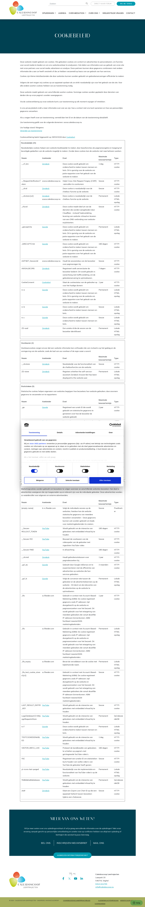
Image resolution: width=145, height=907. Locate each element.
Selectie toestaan (73, 480)
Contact (130, 13)
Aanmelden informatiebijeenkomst (72, 855)
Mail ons (98, 843)
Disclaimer (76, 900)
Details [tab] (60, 432)
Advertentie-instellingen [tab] (85, 432)
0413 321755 (101, 884)
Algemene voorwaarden (100, 902)
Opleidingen (48, 13)
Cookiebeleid (67, 900)
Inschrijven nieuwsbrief (72, 843)
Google (45, 227)
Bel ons (46, 843)
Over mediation (77, 13)
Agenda (62, 13)
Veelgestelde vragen (113, 13)
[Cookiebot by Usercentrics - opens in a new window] (111, 425)
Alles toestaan (105, 480)
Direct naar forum (102, 4)
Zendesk (45, 164)
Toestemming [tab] (34, 432)
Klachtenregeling (111, 900)
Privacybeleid (85, 900)
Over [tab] (111, 432)
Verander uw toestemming (31, 131)
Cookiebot (70, 137)
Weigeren (40, 480)
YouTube (45, 528)
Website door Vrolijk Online (128, 902)
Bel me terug (126, 4)
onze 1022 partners (38, 443)
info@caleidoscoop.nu (104, 887)
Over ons (93, 13)
